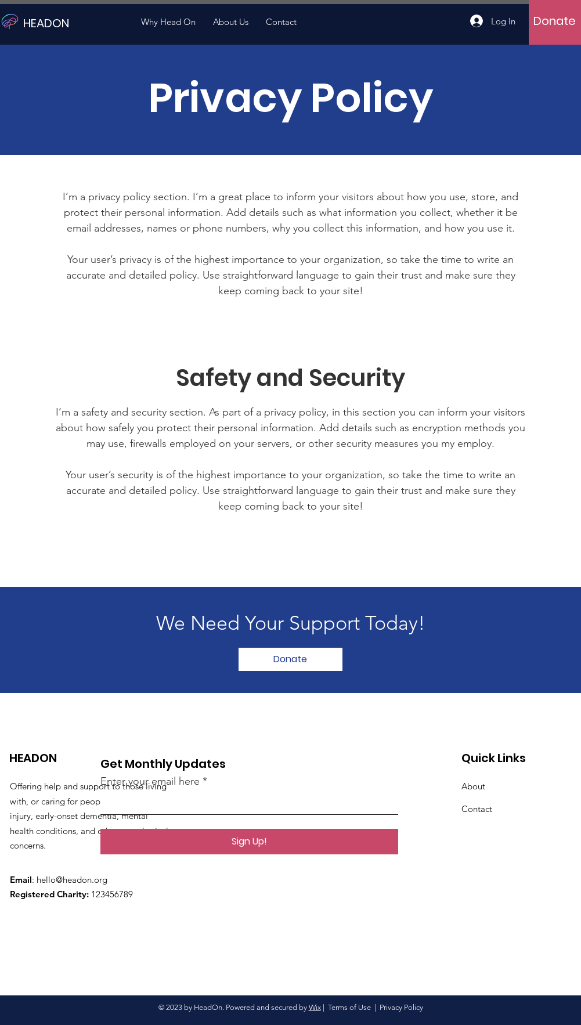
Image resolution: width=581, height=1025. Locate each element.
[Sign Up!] (249, 841)
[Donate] (554, 21)
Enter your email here (150, 781)
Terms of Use (349, 1007)
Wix (315, 1007)
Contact (476, 808)
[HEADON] (75, 23)
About (473, 786)
